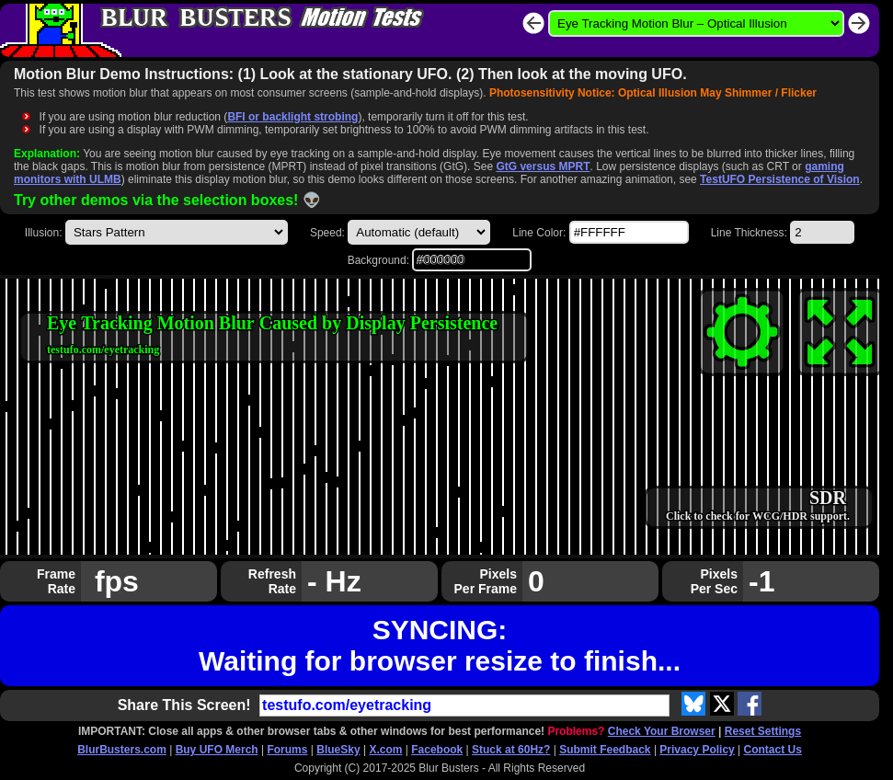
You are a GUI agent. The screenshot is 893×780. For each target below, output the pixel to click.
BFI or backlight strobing (292, 116)
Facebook (437, 749)
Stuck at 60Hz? (511, 749)
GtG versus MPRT (543, 166)
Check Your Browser (662, 731)
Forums (287, 749)
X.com (385, 749)
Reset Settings (763, 731)
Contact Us (773, 749)
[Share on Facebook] (749, 704)
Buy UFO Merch (217, 749)
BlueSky (338, 749)
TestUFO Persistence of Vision (780, 179)
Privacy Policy (696, 749)
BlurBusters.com (121, 749)
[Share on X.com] (722, 704)
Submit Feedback (604, 749)
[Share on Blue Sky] (693, 704)
